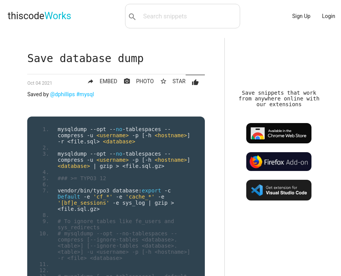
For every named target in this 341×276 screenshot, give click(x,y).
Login (328, 16)
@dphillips (62, 94)
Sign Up (301, 16)
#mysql (85, 94)
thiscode (39, 15)
